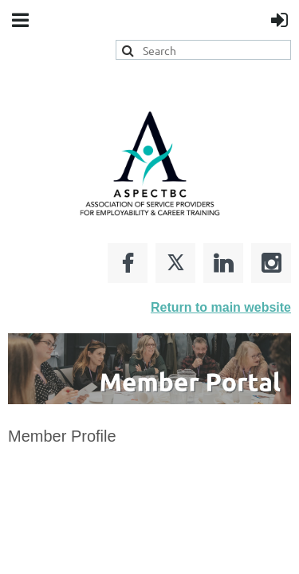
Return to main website (221, 307)
